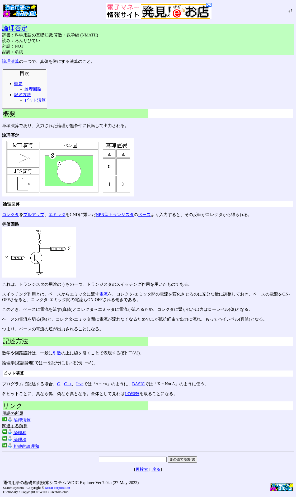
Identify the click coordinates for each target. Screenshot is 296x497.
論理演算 (10, 61)
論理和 (14, 432)
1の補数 (132, 393)
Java (79, 384)
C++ (68, 384)
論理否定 (14, 28)
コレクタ (10, 214)
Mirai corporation (57, 488)
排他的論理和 (20, 446)
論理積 (14, 439)
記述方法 (22, 94)
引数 (57, 353)
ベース (144, 214)
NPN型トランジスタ (115, 214)
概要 (18, 83)
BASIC (138, 384)
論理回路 (33, 89)
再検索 (141, 469)
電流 (103, 294)
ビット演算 (35, 100)
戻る (156, 469)
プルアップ (33, 214)
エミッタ (57, 214)
